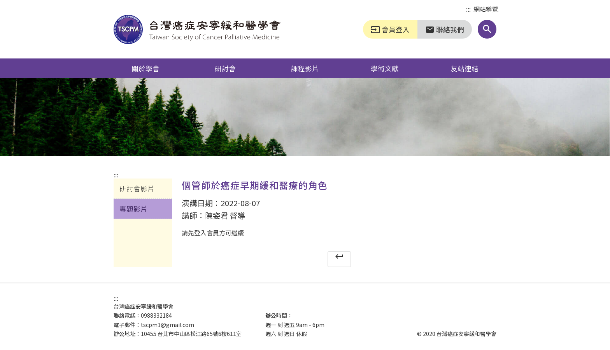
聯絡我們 (444, 29)
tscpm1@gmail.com (167, 325)
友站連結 (464, 68)
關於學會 (145, 68)
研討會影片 (136, 188)
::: (468, 9)
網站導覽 (485, 9)
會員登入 (390, 29)
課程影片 (305, 68)
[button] (487, 29)
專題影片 (133, 208)
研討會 (225, 68)
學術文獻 (385, 68)
